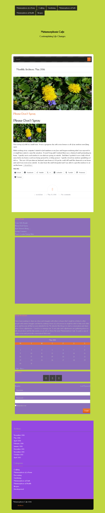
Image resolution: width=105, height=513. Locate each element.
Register (17, 386)
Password (19, 398)
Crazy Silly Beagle (21, 223)
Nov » (22, 369)
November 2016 (19, 435)
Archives (20, 505)
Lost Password (85, 386)
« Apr (17, 369)
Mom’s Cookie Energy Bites (24, 234)
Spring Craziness (21, 231)
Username (19, 390)
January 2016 (18, 446)
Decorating (18, 475)
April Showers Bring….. (23, 229)
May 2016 (17, 438)
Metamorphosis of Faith (67, 8)
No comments (66, 195)
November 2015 (19, 452)
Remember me (20, 406)
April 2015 (17, 457)
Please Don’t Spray (24, 113)
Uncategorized (19, 489)
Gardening (52, 8)
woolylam (39, 195)
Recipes (40, 13)
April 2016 (17, 441)
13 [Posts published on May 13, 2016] (63, 353)
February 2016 (18, 443)
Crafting (41, 8)
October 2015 (18, 455)
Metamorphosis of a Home (26, 8)
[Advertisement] (31, 270)
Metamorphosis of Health (25, 13)
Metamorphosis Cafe (52, 31)
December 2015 (19, 449)
